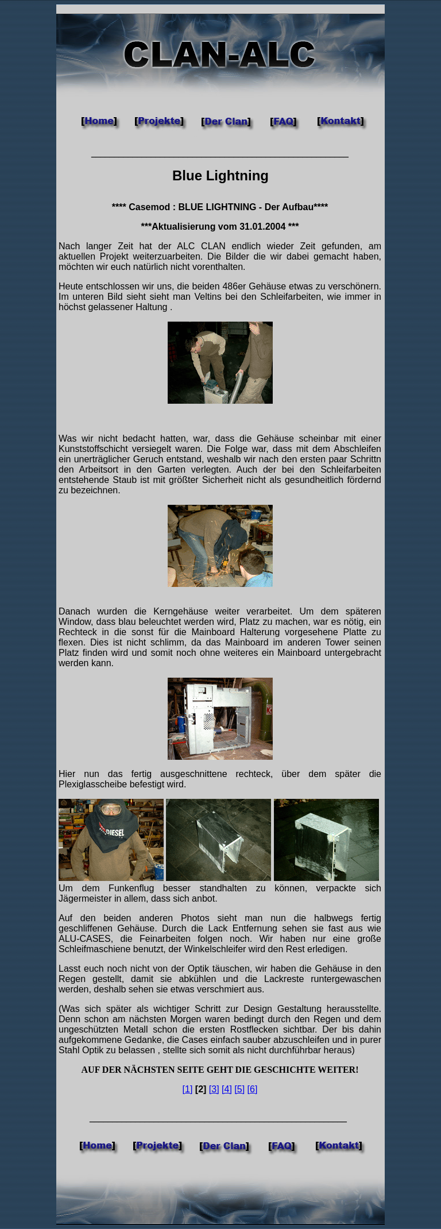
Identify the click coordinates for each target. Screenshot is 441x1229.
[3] (214, 1089)
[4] (227, 1089)
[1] (188, 1089)
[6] (252, 1089)
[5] (239, 1089)
